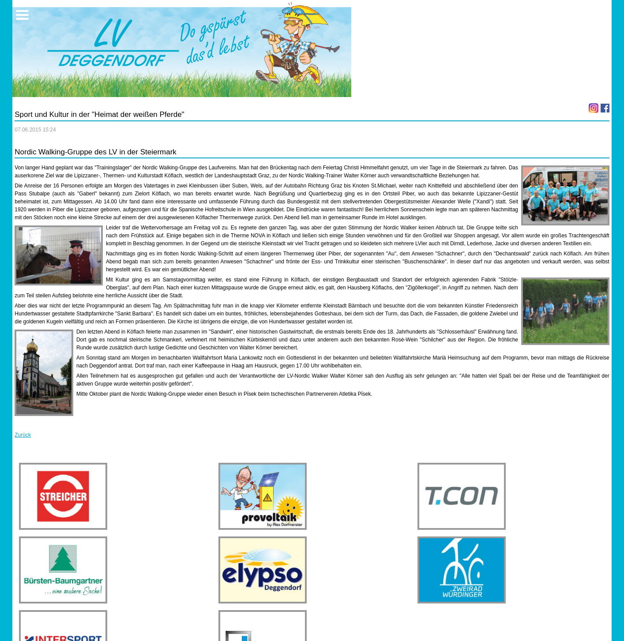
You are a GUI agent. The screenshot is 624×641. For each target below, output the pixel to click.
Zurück (23, 435)
